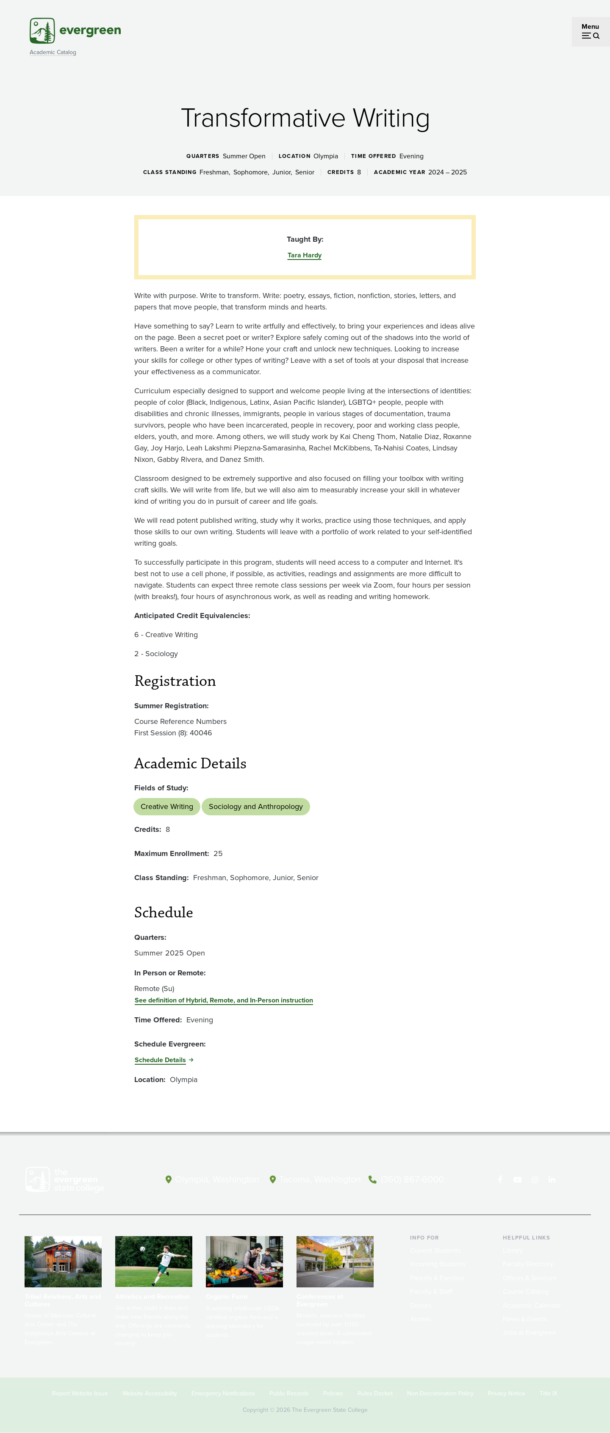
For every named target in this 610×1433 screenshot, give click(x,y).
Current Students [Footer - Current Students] (435, 1250)
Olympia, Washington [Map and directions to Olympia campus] (215, 1179)
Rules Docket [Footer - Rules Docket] (375, 1393)
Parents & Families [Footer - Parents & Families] (437, 1278)
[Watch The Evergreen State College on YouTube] (518, 1180)
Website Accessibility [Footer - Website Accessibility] (149, 1393)
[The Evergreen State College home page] (80, 1181)
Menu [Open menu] (590, 26)
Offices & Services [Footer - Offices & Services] (529, 1278)
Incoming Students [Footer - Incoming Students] (438, 1264)
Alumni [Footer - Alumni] (420, 1319)
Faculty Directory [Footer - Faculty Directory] (528, 1264)
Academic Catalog (53, 52)
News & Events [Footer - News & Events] (525, 1319)
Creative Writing (167, 806)
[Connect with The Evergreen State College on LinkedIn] (553, 1180)
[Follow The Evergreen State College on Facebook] (501, 1180)
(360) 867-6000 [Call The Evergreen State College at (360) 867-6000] (415, 1179)
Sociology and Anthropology (256, 806)
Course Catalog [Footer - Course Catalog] (526, 1291)
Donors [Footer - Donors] (420, 1305)
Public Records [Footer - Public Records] (289, 1393)
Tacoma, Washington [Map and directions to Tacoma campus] (321, 1179)
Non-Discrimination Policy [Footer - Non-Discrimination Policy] (440, 1393)
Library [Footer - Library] (513, 1250)
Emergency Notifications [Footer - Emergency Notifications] (223, 1393)
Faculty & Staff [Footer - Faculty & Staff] (431, 1291)
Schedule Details (160, 1060)
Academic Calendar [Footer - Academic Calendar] (532, 1305)
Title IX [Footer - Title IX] (548, 1393)
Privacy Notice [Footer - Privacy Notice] (506, 1393)
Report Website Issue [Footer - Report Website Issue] (80, 1393)
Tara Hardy (305, 255)
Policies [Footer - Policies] (333, 1393)
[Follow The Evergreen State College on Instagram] (536, 1180)
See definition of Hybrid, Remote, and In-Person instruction (224, 1000)
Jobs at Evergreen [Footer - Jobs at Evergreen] (529, 1332)
